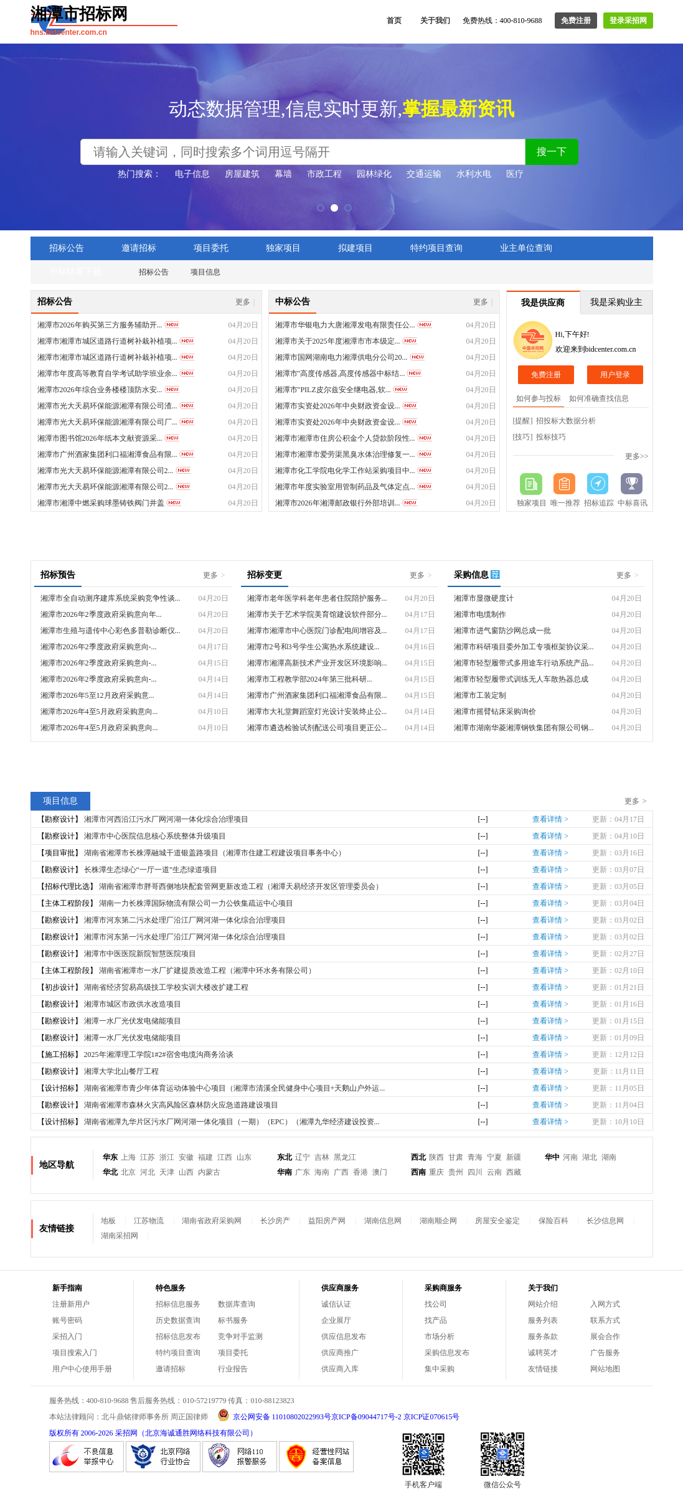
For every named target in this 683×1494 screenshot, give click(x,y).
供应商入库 (340, 1369)
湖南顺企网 (438, 1220)
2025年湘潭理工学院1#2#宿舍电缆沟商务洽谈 (158, 1054)
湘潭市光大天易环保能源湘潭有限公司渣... (107, 406)
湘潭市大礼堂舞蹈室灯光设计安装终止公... (317, 711)
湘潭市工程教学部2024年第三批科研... (309, 679)
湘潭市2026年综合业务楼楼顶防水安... (100, 389)
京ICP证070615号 (431, 1416)
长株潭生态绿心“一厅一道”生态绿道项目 (151, 869)
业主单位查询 (526, 248)
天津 (166, 1172)
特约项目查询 (436, 248)
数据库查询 (236, 1304)
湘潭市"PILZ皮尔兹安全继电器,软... (333, 389)
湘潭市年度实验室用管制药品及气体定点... (345, 486)
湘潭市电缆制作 (480, 614)
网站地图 (605, 1369)
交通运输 (424, 174)
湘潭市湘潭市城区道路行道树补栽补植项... (107, 341)
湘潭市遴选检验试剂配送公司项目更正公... (317, 727)
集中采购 (440, 1369)
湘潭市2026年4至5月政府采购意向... (99, 711)
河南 (570, 1157)
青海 (475, 1157)
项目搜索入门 (74, 1352)
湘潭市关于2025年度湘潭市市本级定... (337, 341)
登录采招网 (628, 20)
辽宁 (302, 1157)
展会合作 (605, 1336)
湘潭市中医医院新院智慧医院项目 (140, 953)
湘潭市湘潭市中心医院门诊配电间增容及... (317, 630)
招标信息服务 (178, 1304)
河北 (147, 1172)
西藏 (513, 1172)
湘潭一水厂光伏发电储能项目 (132, 1021)
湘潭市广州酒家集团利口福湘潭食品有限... (107, 454)
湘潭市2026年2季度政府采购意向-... (98, 646)
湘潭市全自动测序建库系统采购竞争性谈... (110, 598)
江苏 (147, 1157)
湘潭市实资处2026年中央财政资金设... (337, 406)
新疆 (513, 1157)
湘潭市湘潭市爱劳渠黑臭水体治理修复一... (345, 454)
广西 (341, 1172)
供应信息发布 (343, 1336)
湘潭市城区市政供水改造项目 (132, 1004)
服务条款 (543, 1336)
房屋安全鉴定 (497, 1220)
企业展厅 (336, 1320)
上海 (128, 1157)
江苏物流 (149, 1220)
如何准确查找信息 (599, 398)
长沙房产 (275, 1220)
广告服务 (605, 1352)
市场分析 (440, 1336)
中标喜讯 (633, 503)
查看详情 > (550, 819)
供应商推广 (340, 1352)
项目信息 (205, 272)
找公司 (436, 1304)
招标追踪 (599, 503)
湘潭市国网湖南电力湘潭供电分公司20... (341, 357)
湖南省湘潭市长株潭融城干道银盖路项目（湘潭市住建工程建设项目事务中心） (215, 852)
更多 (245, 302)
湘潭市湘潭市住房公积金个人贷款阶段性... (345, 438)
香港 (360, 1172)
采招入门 (67, 1336)
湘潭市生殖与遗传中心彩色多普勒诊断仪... (110, 630)
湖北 (589, 1157)
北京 (128, 1172)
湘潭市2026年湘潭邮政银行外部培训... (337, 503)
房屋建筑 (242, 174)
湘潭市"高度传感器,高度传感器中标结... (340, 373)
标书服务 (233, 1320)
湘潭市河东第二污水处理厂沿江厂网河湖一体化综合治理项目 (185, 920)
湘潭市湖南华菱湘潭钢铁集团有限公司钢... (524, 727)
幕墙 (283, 174)
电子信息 (192, 174)
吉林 (321, 1157)
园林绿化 (374, 174)
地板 (108, 1220)
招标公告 (66, 248)
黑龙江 (345, 1157)
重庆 (436, 1172)
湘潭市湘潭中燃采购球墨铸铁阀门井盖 (100, 503)
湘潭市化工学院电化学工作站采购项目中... (345, 470)
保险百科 (553, 1220)
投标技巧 (551, 437)
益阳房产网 (327, 1220)
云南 (494, 1172)
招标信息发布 (178, 1336)
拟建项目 (355, 248)
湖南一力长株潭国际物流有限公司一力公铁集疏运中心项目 (196, 903)
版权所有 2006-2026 (81, 1433)
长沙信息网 (605, 1220)
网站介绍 (543, 1304)
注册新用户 (71, 1304)
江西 (224, 1157)
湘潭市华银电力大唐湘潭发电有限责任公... (345, 325)
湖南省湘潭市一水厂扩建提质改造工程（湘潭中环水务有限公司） (207, 970)
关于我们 (435, 20)
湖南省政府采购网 (212, 1220)
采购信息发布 (447, 1352)
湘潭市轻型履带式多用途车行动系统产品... (524, 663)
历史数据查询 (178, 1320)
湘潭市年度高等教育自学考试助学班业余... (107, 373)
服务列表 (543, 1320)
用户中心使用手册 (82, 1369)
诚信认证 (336, 1304)
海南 (321, 1172)
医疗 (515, 174)
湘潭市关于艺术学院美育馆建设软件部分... (317, 614)
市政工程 (324, 174)
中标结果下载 (75, 271)
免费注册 (576, 20)
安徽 (186, 1157)
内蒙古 (209, 1172)
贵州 (455, 1172)
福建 (205, 1157)
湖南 (608, 1157)
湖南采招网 (119, 1235)
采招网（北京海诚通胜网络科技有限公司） (186, 1433)
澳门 (379, 1172)
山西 (186, 1172)
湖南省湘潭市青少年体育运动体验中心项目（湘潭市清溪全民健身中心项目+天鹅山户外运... (234, 1088)
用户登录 (615, 374)
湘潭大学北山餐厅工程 (121, 1071)
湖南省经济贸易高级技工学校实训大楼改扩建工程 (166, 987)
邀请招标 (138, 248)
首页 (394, 20)
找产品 (436, 1320)
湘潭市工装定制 (480, 695)
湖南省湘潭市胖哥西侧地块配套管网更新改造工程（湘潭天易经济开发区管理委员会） (241, 886)
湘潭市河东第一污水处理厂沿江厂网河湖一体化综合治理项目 (185, 937)
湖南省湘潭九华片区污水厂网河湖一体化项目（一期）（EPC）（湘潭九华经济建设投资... (232, 1121)
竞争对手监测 (240, 1336)
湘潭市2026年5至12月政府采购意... (97, 695)
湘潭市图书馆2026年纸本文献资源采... (100, 438)
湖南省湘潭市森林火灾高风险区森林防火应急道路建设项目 (181, 1105)
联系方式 (605, 1320)
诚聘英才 (543, 1352)
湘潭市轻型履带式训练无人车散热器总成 (521, 679)
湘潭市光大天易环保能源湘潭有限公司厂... (107, 422)
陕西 (436, 1157)
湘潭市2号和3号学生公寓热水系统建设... (313, 646)
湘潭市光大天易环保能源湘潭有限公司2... (105, 470)
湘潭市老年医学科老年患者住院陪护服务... (317, 598)
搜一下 (552, 151)
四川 (475, 1172)
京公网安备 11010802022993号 (282, 1416)
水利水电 (473, 174)
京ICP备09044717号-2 (366, 1416)
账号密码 (67, 1320)
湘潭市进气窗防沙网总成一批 (502, 630)
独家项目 (283, 248)
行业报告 (233, 1369)
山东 (244, 1157)
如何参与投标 (538, 398)
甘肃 (455, 1157)
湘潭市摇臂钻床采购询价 (495, 711)
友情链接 (543, 1369)
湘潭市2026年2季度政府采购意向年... (101, 614)
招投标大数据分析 (566, 420)
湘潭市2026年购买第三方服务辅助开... (100, 325)
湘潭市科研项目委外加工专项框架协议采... (524, 646)
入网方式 (605, 1304)
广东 (302, 1172)
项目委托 (211, 248)
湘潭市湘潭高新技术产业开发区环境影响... (317, 663)
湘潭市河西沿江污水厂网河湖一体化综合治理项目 (166, 819)
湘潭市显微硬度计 (484, 598)
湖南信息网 (383, 1220)
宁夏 (494, 1157)
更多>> (637, 456)
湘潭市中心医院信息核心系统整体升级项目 (155, 836)
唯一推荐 (565, 503)
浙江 (166, 1157)
